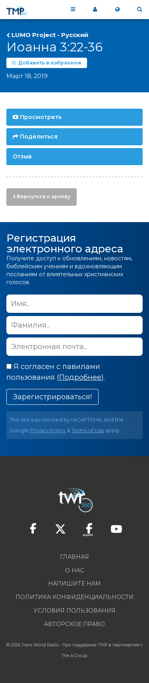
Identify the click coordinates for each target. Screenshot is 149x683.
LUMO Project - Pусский (50, 35)
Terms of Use (88, 430)
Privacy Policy (48, 430)
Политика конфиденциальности (74, 597)
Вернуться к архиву (43, 196)
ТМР (102, 645)
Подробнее (80, 377)
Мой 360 (94, 9)
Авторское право (74, 624)
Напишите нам (74, 583)
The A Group (74, 655)
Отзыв (22, 156)
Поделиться (39, 136)
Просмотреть (41, 117)
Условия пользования (75, 610)
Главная (74, 556)
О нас (74, 570)
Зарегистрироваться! (52, 396)
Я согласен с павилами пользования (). (55, 372)
